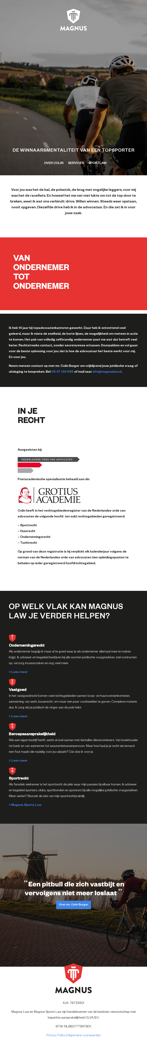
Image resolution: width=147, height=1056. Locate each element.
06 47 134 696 (62, 372)
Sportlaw (97, 163)
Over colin (53, 163)
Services (76, 163)
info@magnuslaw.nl (107, 372)
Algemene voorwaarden (84, 1035)
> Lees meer (18, 672)
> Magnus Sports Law (25, 805)
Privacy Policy (56, 1035)
